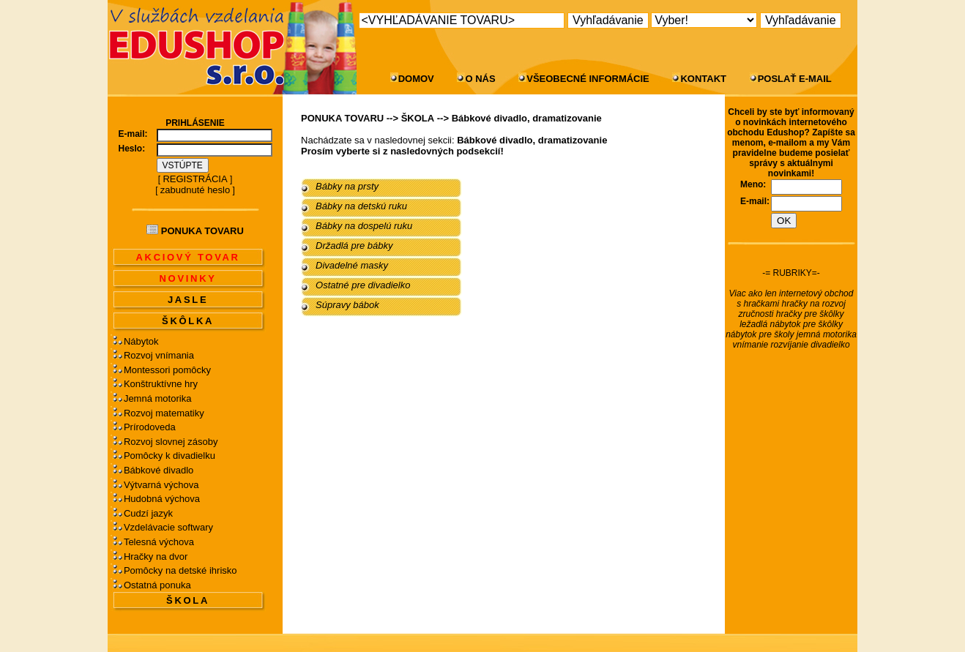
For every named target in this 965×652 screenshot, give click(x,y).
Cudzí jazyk (148, 513)
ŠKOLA (187, 600)
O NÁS (480, 78)
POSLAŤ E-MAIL (795, 78)
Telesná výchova (159, 541)
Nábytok (141, 341)
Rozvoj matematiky (164, 413)
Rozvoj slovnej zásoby (171, 441)
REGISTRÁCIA (195, 178)
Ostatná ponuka (157, 585)
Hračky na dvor (155, 556)
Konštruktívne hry (161, 383)
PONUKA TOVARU (342, 118)
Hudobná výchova (162, 498)
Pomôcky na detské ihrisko (180, 570)
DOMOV (416, 78)
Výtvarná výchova (161, 484)
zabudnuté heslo (195, 189)
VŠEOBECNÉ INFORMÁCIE (587, 78)
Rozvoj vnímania (159, 355)
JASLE (188, 299)
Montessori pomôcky (167, 369)
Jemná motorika (157, 398)
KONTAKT (703, 78)
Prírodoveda (150, 426)
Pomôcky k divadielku (169, 455)
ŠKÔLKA (188, 320)
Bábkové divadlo (158, 470)
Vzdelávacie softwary (168, 527)
